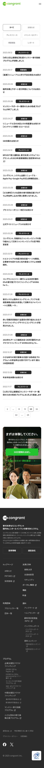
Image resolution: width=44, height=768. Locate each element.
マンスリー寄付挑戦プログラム (12, 708)
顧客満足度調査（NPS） (30, 619)
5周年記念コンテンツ (32, 649)
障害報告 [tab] (11, 42)
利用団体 (6, 603)
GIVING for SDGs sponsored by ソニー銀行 (13, 676)
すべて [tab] (12, 27)
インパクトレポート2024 (31, 635)
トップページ (8, 564)
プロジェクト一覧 (11, 608)
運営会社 (32, 550)
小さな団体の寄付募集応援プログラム (13, 716)
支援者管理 (29, 574)
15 (28, 414)
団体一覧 (8, 613)
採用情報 (12, 550)
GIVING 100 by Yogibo (11, 670)
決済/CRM (27, 564)
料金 (24, 595)
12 (16, 414)
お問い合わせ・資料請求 (19, 460)
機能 (24, 590)
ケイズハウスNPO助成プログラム (13, 682)
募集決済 (28, 569)
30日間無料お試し (22, 452)
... (13, 409)
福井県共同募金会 (12, 699)
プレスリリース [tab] (11, 35)
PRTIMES (9, 576)
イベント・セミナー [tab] (31, 35)
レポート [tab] (31, 42)
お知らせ (8, 570)
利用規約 (24, 736)
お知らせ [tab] (31, 27)
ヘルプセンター (30, 612)
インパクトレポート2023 (31, 630)
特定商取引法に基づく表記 (23, 731)
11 (37, 409)
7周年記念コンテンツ (32, 644)
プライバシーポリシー (10, 736)
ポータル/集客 (28, 584)
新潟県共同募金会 (12, 703)
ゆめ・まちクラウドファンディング (13, 687)
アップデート (29, 607)
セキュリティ (29, 579)
